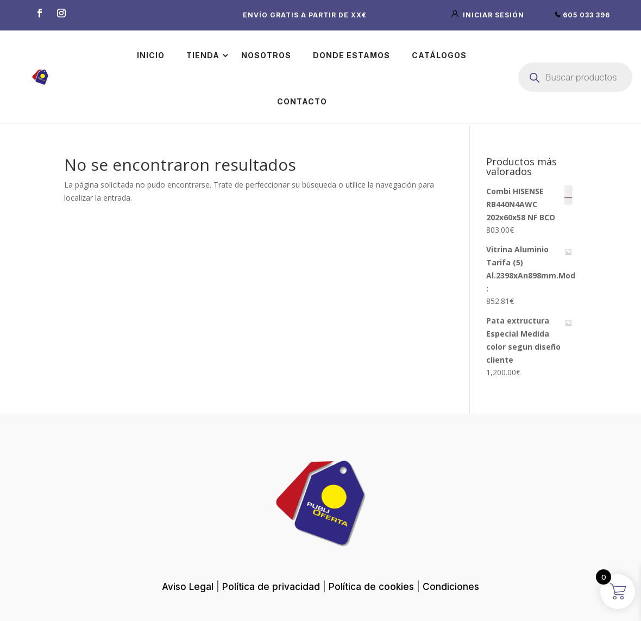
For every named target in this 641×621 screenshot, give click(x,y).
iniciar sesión (488, 15)
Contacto (302, 101)
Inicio (151, 55)
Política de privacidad (271, 586)
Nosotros (266, 55)
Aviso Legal (187, 586)
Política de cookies (371, 586)
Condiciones (451, 586)
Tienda (202, 55)
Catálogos (439, 55)
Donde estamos (351, 55)
